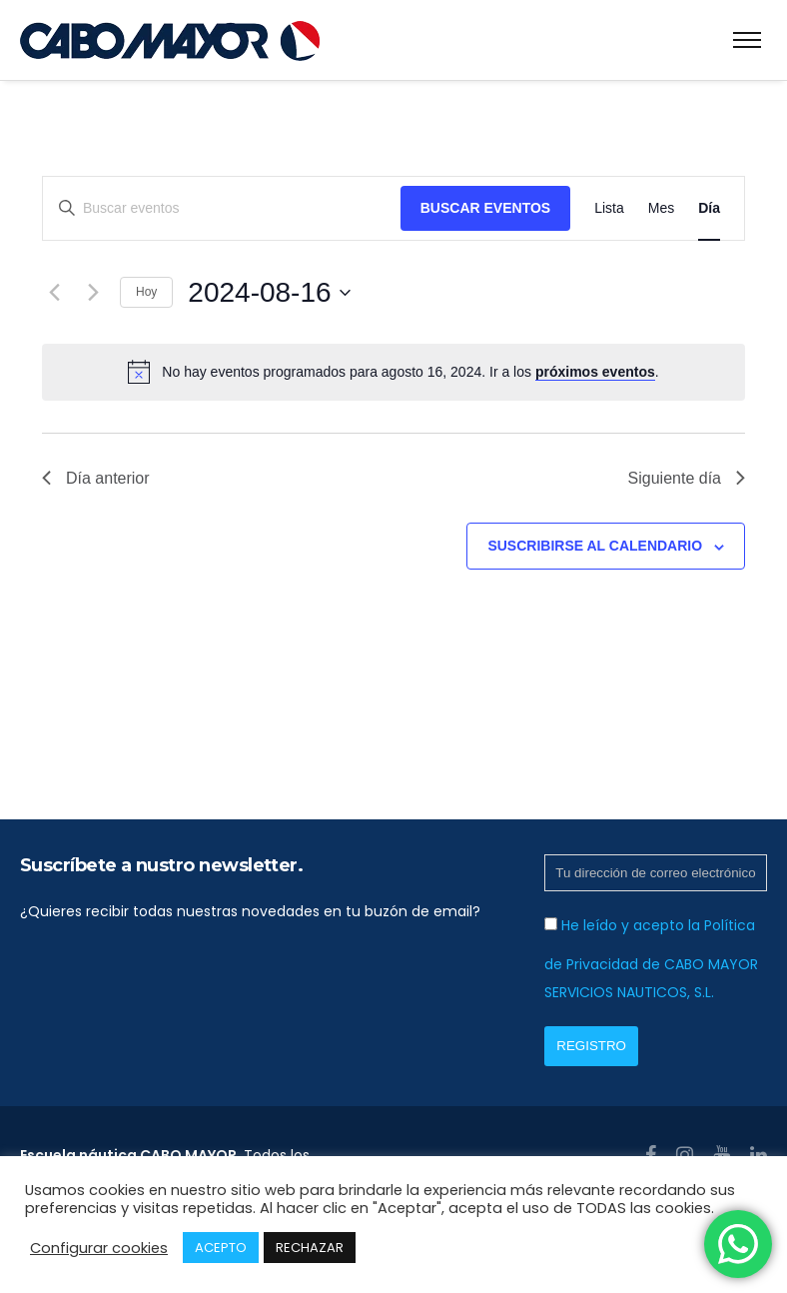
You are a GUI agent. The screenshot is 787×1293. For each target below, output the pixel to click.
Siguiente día (686, 478)
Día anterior (96, 478)
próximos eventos (595, 372)
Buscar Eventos (485, 208)
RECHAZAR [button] (310, 1247)
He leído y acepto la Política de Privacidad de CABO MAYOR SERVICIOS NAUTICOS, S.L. (651, 958)
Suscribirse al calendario (594, 546)
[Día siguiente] (93, 293)
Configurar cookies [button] (99, 1248)
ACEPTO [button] (221, 1247)
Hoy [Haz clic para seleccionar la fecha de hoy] (146, 292)
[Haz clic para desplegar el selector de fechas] (269, 293)
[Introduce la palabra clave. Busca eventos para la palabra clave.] (221, 208)
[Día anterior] (54, 293)
